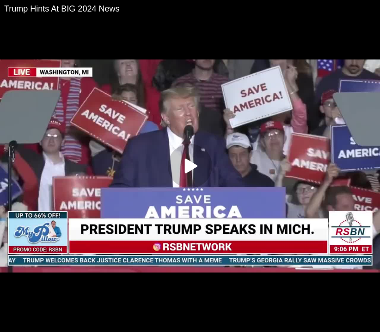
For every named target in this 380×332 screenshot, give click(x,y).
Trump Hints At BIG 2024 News (61, 8)
